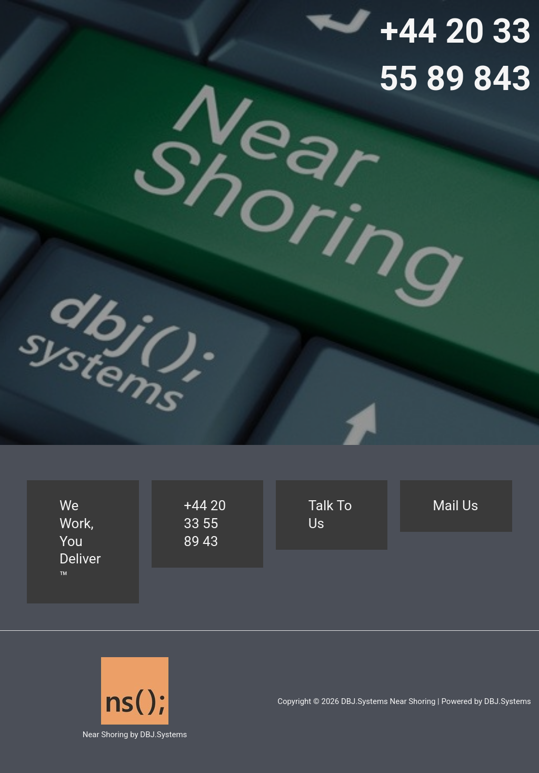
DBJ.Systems (507, 701)
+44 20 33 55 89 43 (205, 523)
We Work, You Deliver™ (80, 541)
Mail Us (455, 505)
